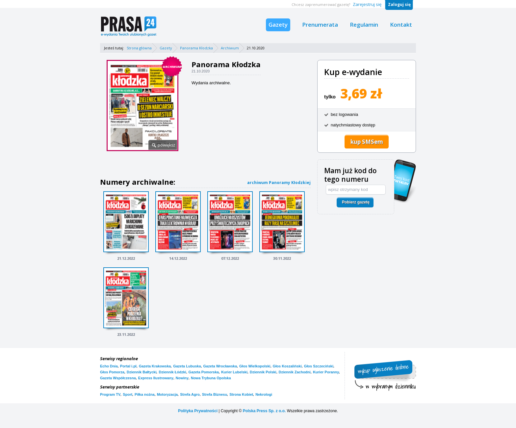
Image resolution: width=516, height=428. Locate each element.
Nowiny (182, 378)
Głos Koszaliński (287, 366)
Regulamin (364, 24)
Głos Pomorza (112, 372)
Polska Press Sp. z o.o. (264, 411)
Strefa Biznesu (214, 394)
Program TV (110, 394)
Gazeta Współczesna (118, 378)
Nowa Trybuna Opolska (211, 378)
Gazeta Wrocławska (220, 366)
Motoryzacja (167, 394)
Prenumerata (320, 24)
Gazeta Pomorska (204, 372)
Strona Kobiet (241, 394)
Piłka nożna (145, 394)
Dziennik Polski (263, 372)
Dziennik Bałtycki (141, 372)
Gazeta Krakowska (155, 366)
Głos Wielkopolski (255, 366)
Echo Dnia (109, 366)
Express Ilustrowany (155, 378)
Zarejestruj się (367, 4)
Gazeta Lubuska (187, 366)
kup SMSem (366, 142)
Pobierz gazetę (356, 202)
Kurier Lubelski (234, 372)
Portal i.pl (128, 366)
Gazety (278, 24)
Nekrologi (263, 394)
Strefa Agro (190, 394)
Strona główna (139, 47)
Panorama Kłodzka (196, 47)
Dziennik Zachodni (295, 372)
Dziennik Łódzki (172, 372)
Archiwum (230, 47)
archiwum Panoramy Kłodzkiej (279, 182)
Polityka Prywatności (198, 411)
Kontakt (401, 24)
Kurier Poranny (326, 372)
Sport (127, 394)
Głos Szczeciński (318, 366)
